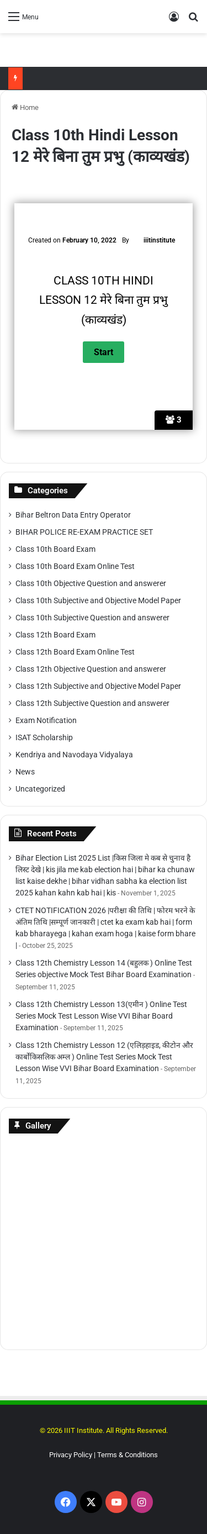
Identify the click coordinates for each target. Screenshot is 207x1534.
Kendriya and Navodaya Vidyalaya (74, 754)
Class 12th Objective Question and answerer (90, 669)
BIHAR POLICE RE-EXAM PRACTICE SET (84, 532)
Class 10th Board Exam (55, 549)
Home (25, 107)
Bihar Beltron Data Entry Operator (73, 514)
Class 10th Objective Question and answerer (90, 583)
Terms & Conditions (127, 1455)
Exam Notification (46, 720)
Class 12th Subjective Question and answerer (92, 703)
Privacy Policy (70, 1455)
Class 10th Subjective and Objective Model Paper (98, 600)
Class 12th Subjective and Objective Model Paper (98, 686)
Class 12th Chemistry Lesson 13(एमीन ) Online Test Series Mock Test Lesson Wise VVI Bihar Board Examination (101, 1016)
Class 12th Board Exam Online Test (75, 651)
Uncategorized (40, 788)
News (25, 771)
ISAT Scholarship (44, 737)
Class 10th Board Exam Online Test (75, 566)
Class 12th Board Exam (55, 634)
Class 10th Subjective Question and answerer (92, 617)
